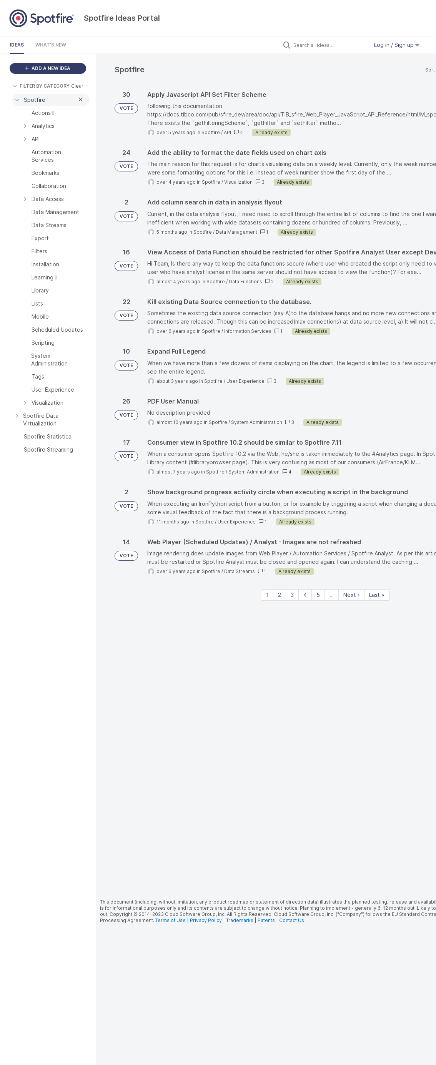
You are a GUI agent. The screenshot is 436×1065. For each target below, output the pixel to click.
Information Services (247, 331)
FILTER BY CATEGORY (41, 86)
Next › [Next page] (351, 594)
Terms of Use (170, 920)
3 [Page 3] (292, 594)
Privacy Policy (206, 920)
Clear (77, 86)
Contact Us (291, 920)
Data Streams (239, 571)
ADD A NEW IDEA (47, 68)
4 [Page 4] (305, 594)
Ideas (17, 45)
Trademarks (240, 920)
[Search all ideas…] (329, 45)
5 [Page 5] (318, 594)
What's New (50, 45)
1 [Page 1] (267, 594)
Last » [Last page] (376, 594)
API (227, 132)
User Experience (245, 381)
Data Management (236, 232)
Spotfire (210, 132)
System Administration (256, 422)
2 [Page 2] (279, 594)
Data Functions (245, 281)
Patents (266, 920)
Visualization (238, 182)
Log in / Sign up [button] (396, 45)
